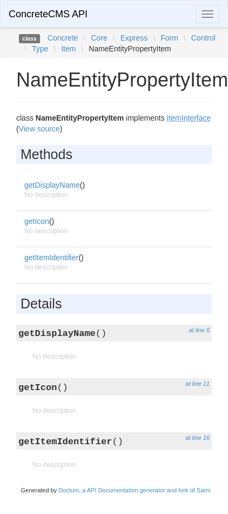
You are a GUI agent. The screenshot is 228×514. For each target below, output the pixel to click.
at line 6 (199, 330)
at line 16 (197, 437)
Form (169, 38)
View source (39, 128)
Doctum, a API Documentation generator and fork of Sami (134, 490)
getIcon (36, 221)
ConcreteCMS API (48, 14)
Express (134, 38)
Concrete (63, 38)
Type (40, 48)
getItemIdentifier (51, 257)
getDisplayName (52, 185)
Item (68, 48)
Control (203, 38)
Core (99, 38)
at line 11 (197, 383)
